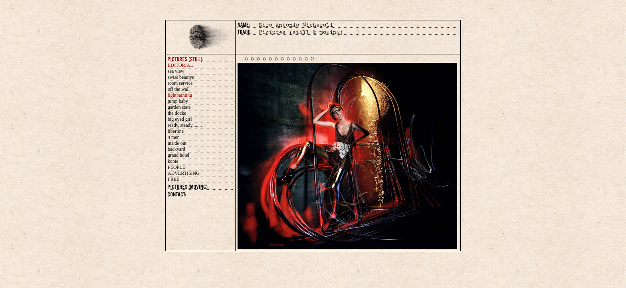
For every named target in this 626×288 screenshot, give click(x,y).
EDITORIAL (180, 65)
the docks (177, 113)
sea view (176, 71)
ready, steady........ (185, 125)
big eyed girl (180, 119)
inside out (177, 143)
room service (180, 83)
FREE (173, 179)
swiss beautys (181, 77)
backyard (176, 149)
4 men (174, 137)
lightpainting (180, 95)
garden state (179, 107)
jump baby (178, 101)
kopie (173, 161)
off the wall (179, 89)
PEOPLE (176, 167)
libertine (176, 131)
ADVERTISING (184, 173)
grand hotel (178, 155)
